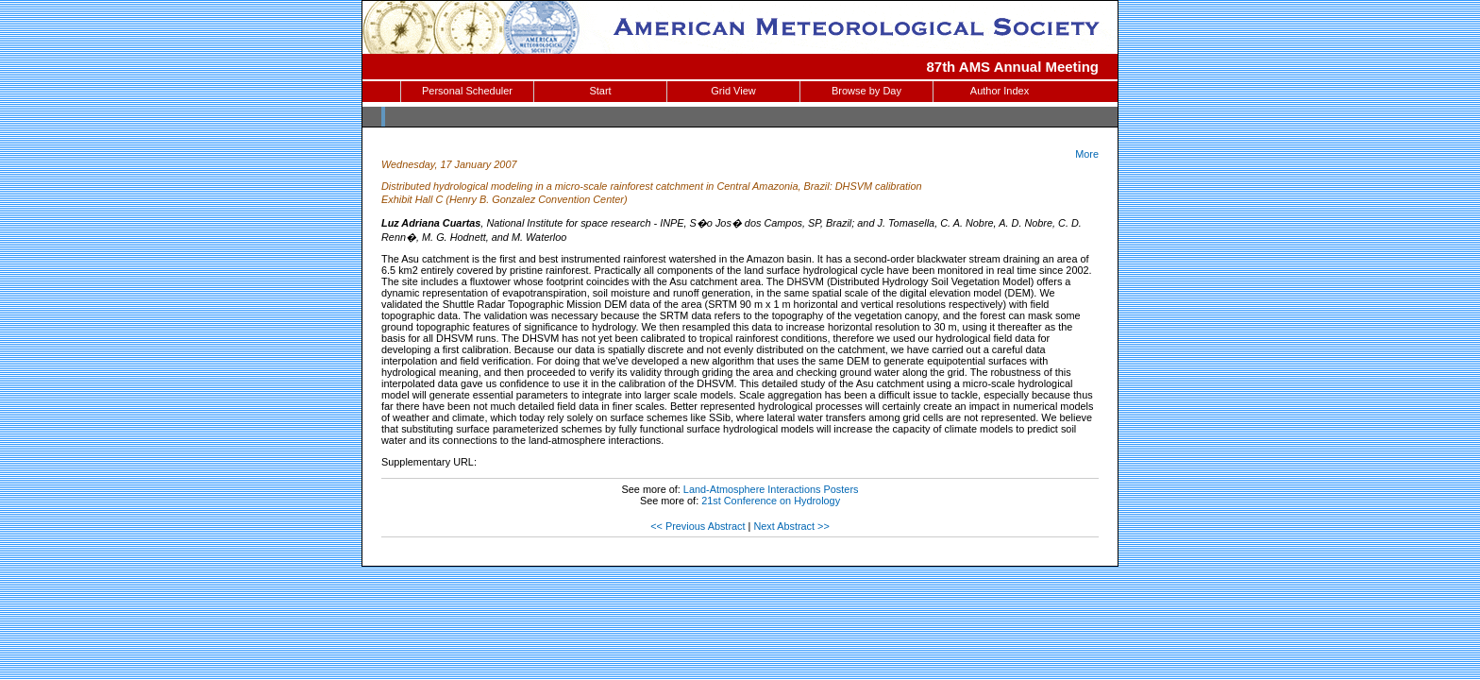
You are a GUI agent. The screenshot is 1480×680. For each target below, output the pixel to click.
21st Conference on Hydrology (770, 500)
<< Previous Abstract (697, 526)
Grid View (733, 90)
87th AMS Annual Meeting (1013, 67)
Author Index (999, 90)
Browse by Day (866, 90)
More (1087, 154)
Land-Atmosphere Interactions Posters (771, 489)
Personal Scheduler (467, 90)
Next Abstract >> (791, 526)
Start (600, 90)
